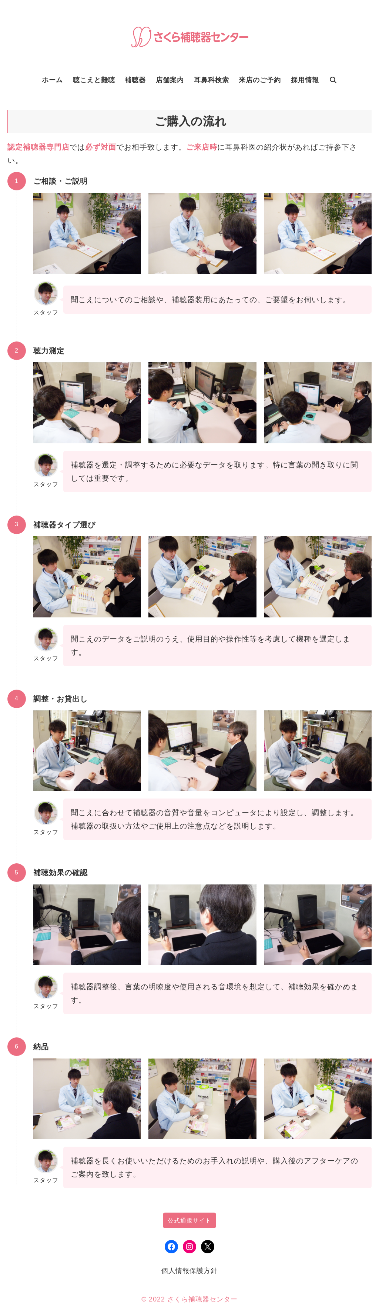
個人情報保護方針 (189, 1270)
